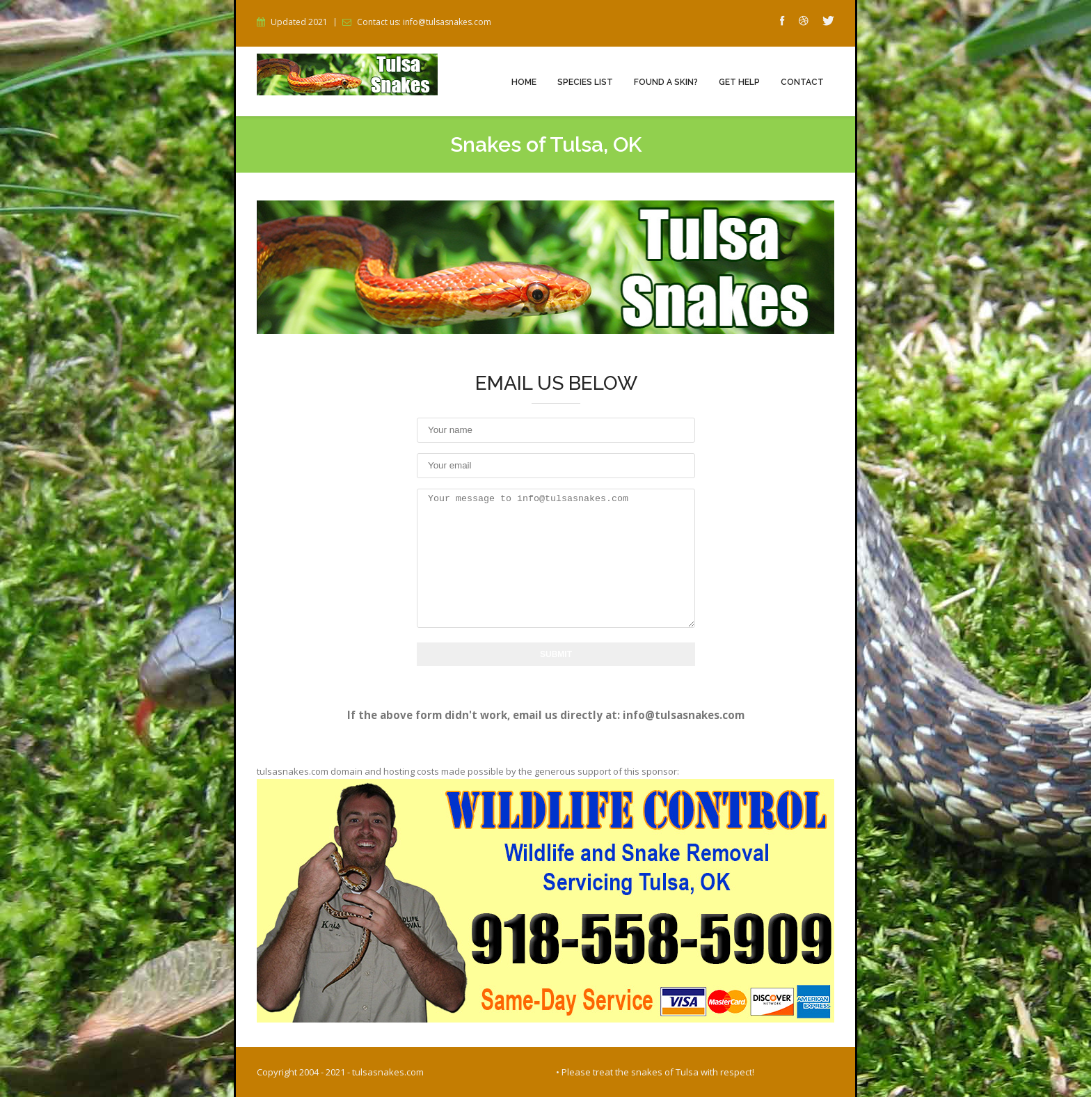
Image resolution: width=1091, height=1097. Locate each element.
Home (523, 82)
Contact (802, 82)
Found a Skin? (666, 82)
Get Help (739, 82)
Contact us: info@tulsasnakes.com (424, 22)
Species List (585, 82)
